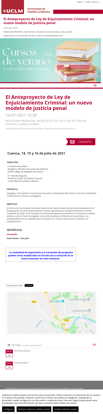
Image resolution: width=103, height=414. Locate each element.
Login (88, 2)
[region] (51, 401)
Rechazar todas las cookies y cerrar (34, 409)
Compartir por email (14, 285)
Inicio (79, 2)
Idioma (95, 2)
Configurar (8, 409)
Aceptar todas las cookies (65, 409)
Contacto (84, 141)
